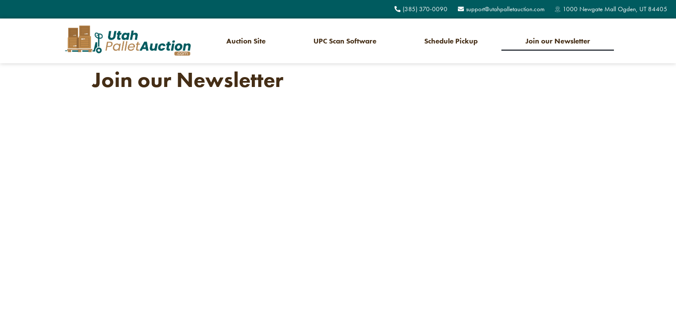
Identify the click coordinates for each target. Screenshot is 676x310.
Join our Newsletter (558, 41)
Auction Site (246, 41)
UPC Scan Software (344, 41)
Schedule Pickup (451, 41)
